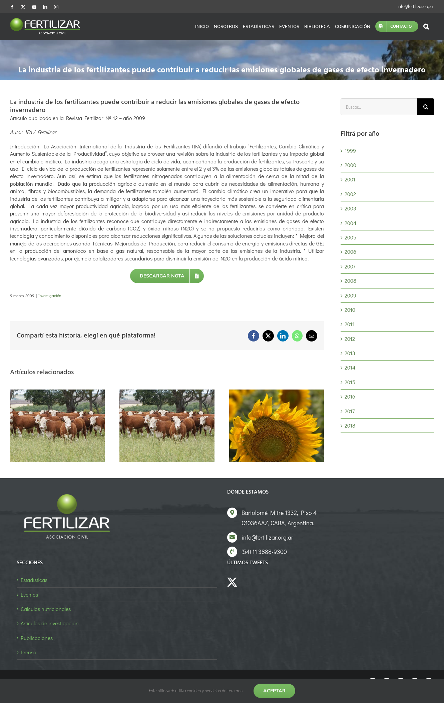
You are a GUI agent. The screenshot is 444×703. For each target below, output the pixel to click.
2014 (350, 367)
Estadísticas (34, 579)
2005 (350, 237)
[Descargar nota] (167, 276)
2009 (350, 295)
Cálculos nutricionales (46, 608)
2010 (350, 309)
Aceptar (274, 691)
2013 (350, 353)
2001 (350, 179)
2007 (350, 266)
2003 (350, 208)
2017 (350, 411)
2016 (350, 396)
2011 (350, 323)
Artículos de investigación (50, 623)
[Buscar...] (379, 106)
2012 (350, 338)
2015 (350, 382)
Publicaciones (37, 637)
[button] (426, 26)
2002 (350, 193)
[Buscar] (425, 106)
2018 (350, 425)
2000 (350, 164)
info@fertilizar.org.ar (416, 6)
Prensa (28, 652)
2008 (350, 280)
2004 (350, 222)
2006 (350, 251)
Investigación (49, 295)
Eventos (29, 594)
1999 (350, 150)
